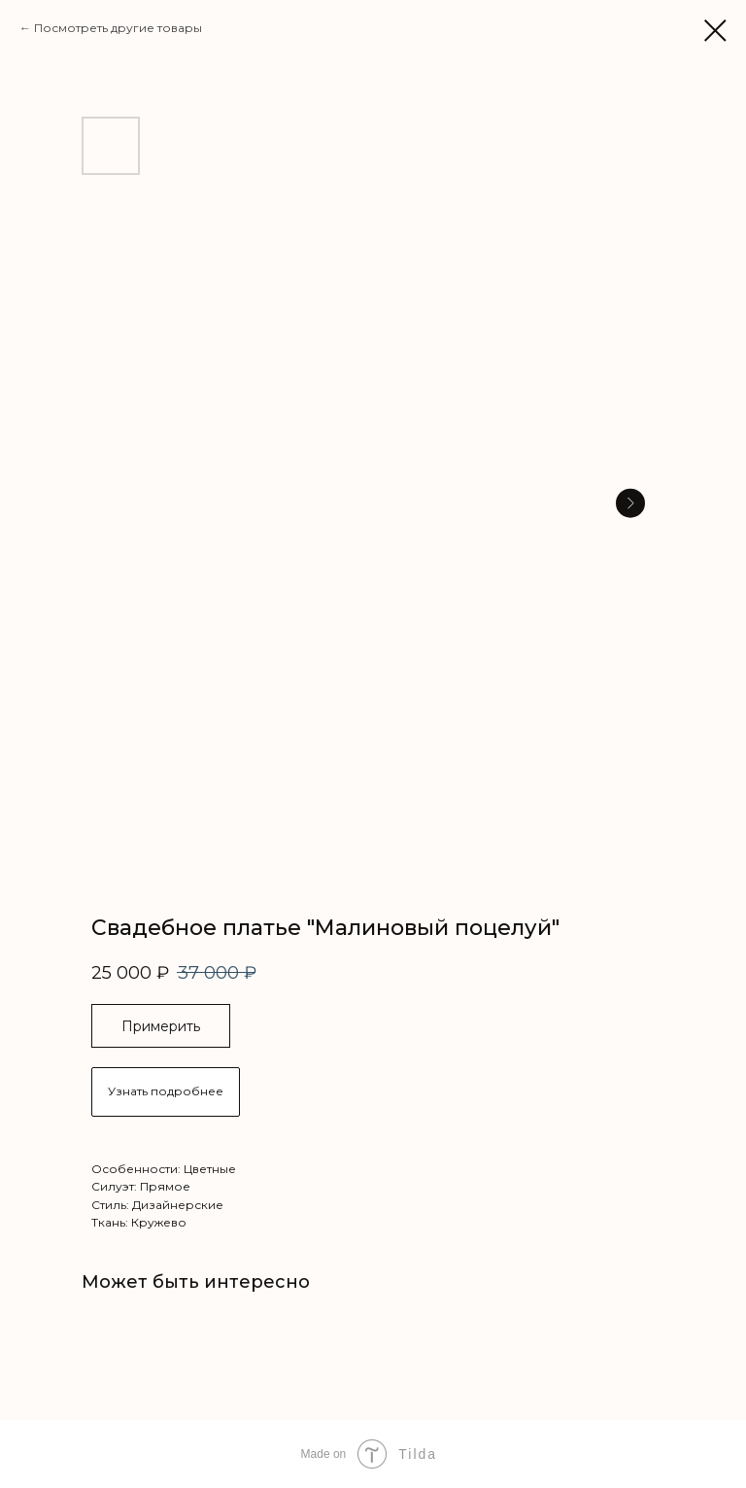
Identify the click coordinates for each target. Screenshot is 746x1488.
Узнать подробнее (165, 1091)
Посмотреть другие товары (118, 27)
